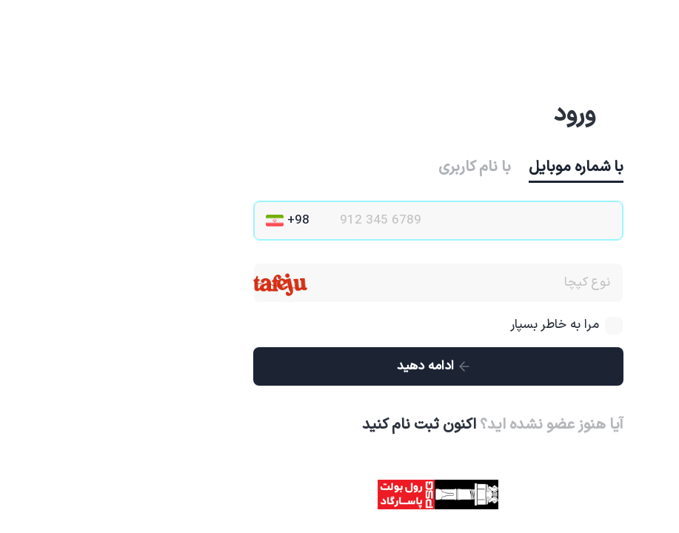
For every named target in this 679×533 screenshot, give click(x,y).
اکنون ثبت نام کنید (321, 425)
